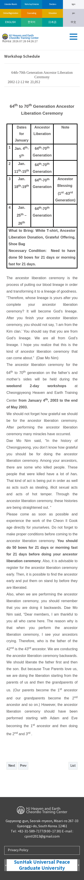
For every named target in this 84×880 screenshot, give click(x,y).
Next (11, 766)
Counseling (31, 13)
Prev (23, 766)
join (73, 13)
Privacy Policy (18, 850)
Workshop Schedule (31, 4)
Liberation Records (10, 4)
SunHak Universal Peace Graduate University (42, 865)
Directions (52, 4)
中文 (73, 22)
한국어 (31, 22)
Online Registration (10, 13)
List (73, 766)
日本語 (52, 22)
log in (73, 4)
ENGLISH (10, 22)
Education (52, 13)
